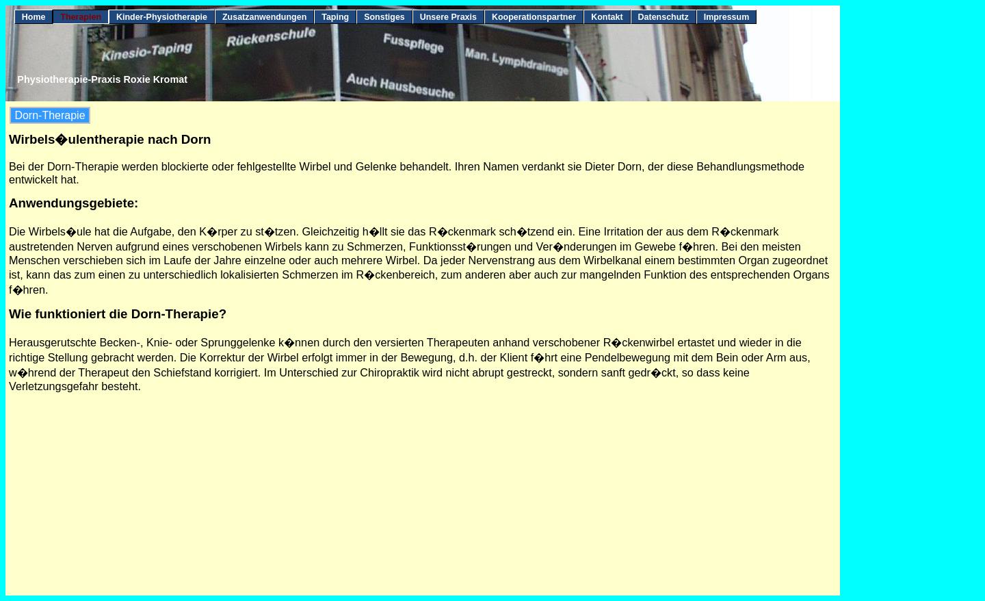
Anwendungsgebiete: (73, 203)
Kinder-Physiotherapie (161, 17)
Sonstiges (384, 17)
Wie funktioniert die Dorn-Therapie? (117, 314)
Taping (335, 17)
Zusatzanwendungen (264, 17)
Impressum (727, 17)
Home (34, 17)
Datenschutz (663, 17)
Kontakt (606, 17)
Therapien (80, 17)
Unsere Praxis (448, 17)
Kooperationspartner (534, 17)
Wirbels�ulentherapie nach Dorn (110, 139)
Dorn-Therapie (49, 115)
